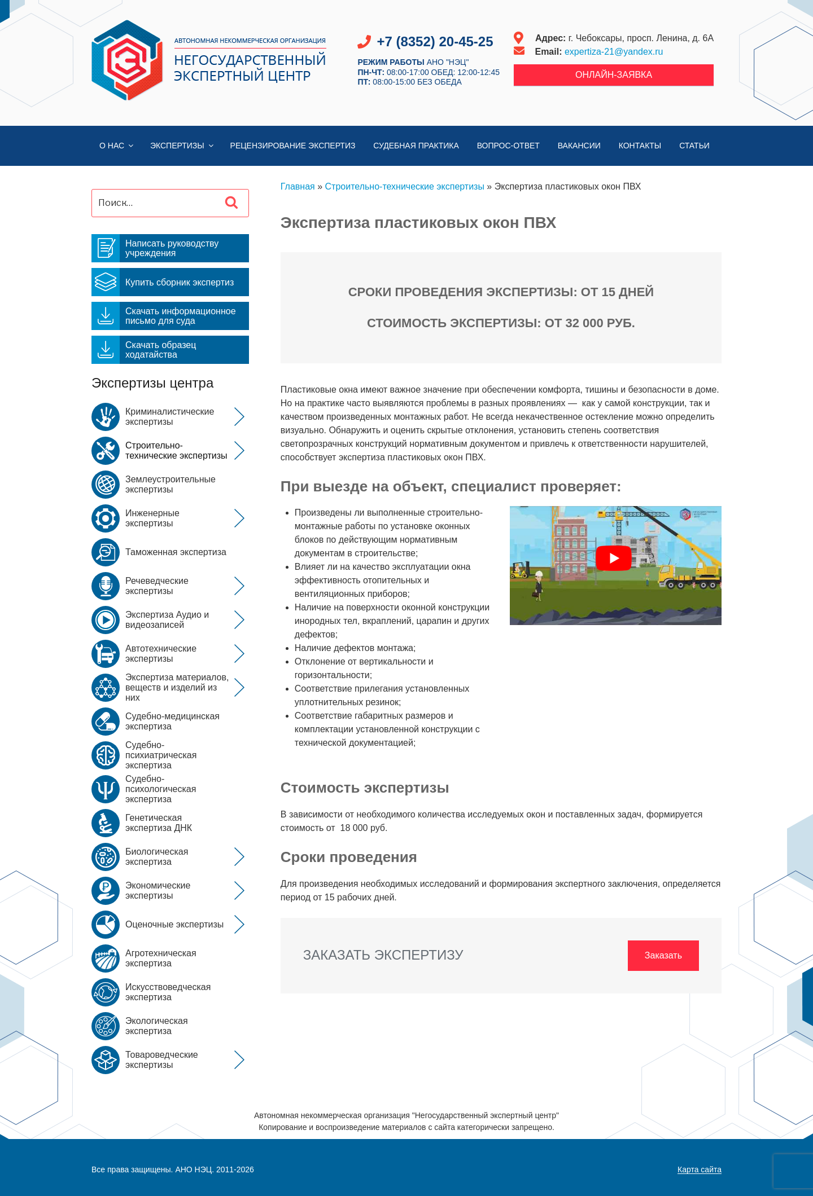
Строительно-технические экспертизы (404, 186)
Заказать (663, 955)
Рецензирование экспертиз (293, 145)
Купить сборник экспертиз (162, 282)
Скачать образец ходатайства (143, 350)
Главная (298, 186)
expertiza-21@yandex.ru (614, 51)
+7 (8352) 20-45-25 (435, 41)
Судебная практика (415, 145)
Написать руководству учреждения (154, 248)
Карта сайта (700, 1169)
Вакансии (579, 145)
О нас (117, 145)
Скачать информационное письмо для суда (163, 316)
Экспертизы (182, 145)
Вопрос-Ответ (508, 145)
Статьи (694, 145)
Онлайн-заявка (613, 75)
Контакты (640, 145)
